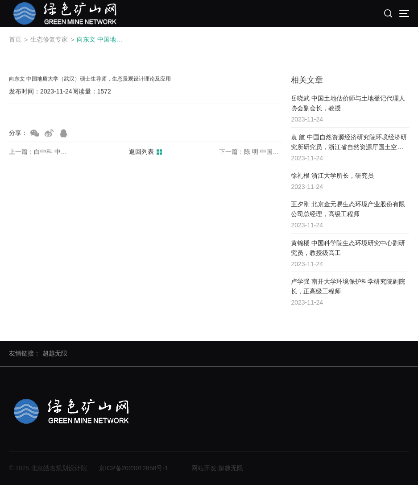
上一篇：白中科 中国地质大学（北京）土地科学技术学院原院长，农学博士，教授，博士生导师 (40, 151)
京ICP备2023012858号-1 (133, 468)
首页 (15, 39)
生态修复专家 (49, 39)
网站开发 (203, 468)
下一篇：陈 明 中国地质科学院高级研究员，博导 (250, 151)
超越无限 (54, 353)
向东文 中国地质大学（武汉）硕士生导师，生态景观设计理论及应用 (102, 39)
